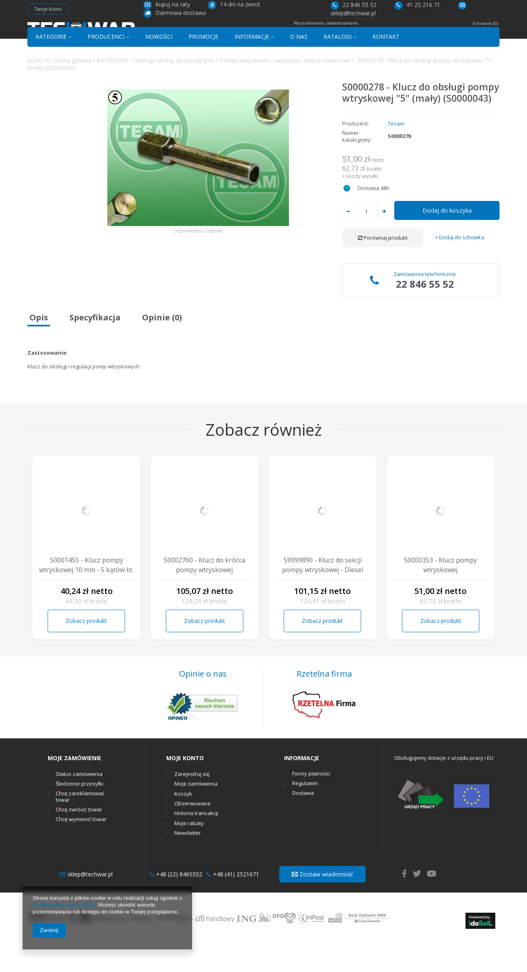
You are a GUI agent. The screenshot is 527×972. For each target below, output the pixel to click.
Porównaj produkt (383, 267)
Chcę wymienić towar (81, 849)
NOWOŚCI (158, 66)
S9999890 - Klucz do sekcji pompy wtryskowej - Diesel (322, 594)
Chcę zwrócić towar (79, 839)
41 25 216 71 (417, 4)
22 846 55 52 (353, 4)
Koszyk (183, 823)
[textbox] (255, 35)
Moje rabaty (189, 852)
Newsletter (187, 862)
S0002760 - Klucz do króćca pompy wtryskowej (204, 594)
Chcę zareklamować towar (80, 826)
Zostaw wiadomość (322, 903)
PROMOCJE (203, 66)
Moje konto (185, 787)
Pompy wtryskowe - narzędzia (259, 89)
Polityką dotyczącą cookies (64, 905)
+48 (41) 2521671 (233, 903)
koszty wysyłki (362, 205)
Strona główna (72, 89)
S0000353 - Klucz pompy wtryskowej (440, 594)
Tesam (396, 153)
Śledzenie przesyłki (79, 813)
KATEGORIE (51, 66)
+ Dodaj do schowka (459, 266)
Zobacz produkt (86, 650)
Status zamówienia (79, 804)
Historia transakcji (196, 843)
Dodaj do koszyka (447, 240)
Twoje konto (48, 9)
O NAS (298, 66)
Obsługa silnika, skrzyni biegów (174, 89)
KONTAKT (385, 66)
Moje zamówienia (195, 813)
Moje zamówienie (74, 787)
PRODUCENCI (106, 66)
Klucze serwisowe (327, 89)
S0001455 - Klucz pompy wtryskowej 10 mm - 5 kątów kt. (86, 594)
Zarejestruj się (191, 804)
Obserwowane (192, 833)
